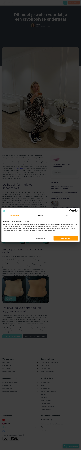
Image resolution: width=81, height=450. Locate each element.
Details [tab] (40, 215)
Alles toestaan (65, 238)
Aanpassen (40, 238)
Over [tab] (66, 215)
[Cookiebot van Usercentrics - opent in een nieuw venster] (70, 210)
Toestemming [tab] (14, 215)
